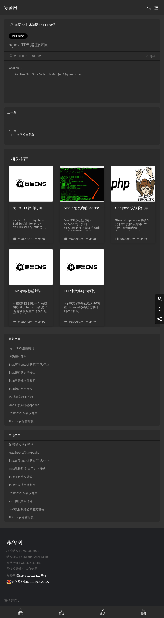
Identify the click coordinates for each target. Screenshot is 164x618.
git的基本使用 (18, 356)
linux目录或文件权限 (22, 380)
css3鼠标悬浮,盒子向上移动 (27, 468)
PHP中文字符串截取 (21, 134)
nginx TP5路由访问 (27, 208)
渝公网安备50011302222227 (28, 581)
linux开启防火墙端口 (22, 372)
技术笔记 (32, 24)
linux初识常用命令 (21, 389)
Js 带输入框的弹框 (21, 397)
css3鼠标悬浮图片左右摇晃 (27, 509)
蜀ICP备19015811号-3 (31, 575)
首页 (18, 24)
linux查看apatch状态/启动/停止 (29, 364)
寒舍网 (10, 7)
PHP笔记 (49, 24)
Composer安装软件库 (131, 208)
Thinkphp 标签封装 (27, 291)
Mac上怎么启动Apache (81, 208)
